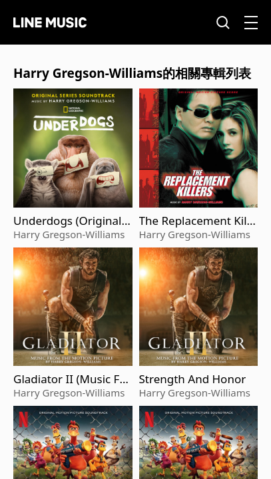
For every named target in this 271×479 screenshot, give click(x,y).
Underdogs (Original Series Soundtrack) (72, 221)
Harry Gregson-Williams (69, 234)
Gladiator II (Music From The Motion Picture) (72, 379)
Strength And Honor (192, 379)
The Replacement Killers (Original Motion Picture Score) (198, 221)
